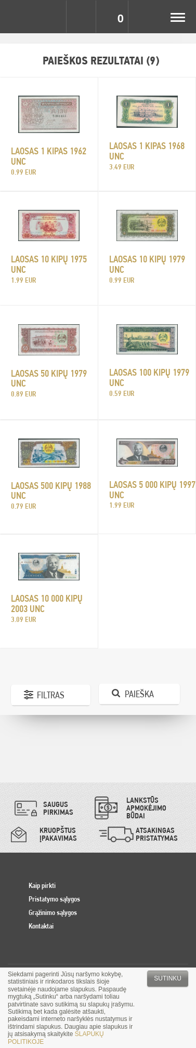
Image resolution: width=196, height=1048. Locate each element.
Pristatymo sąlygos (54, 899)
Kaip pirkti (42, 885)
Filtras (50, 694)
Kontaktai (41, 926)
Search (82, 17)
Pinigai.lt (17, 17)
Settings (51, 17)
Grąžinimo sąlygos (53, 912)
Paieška (139, 693)
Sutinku (167, 978)
